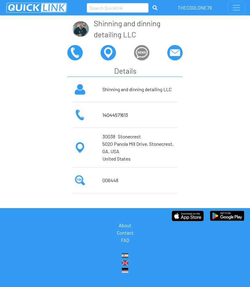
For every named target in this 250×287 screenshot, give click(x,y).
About (125, 225)
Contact (125, 233)
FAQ (125, 240)
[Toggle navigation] (236, 8)
